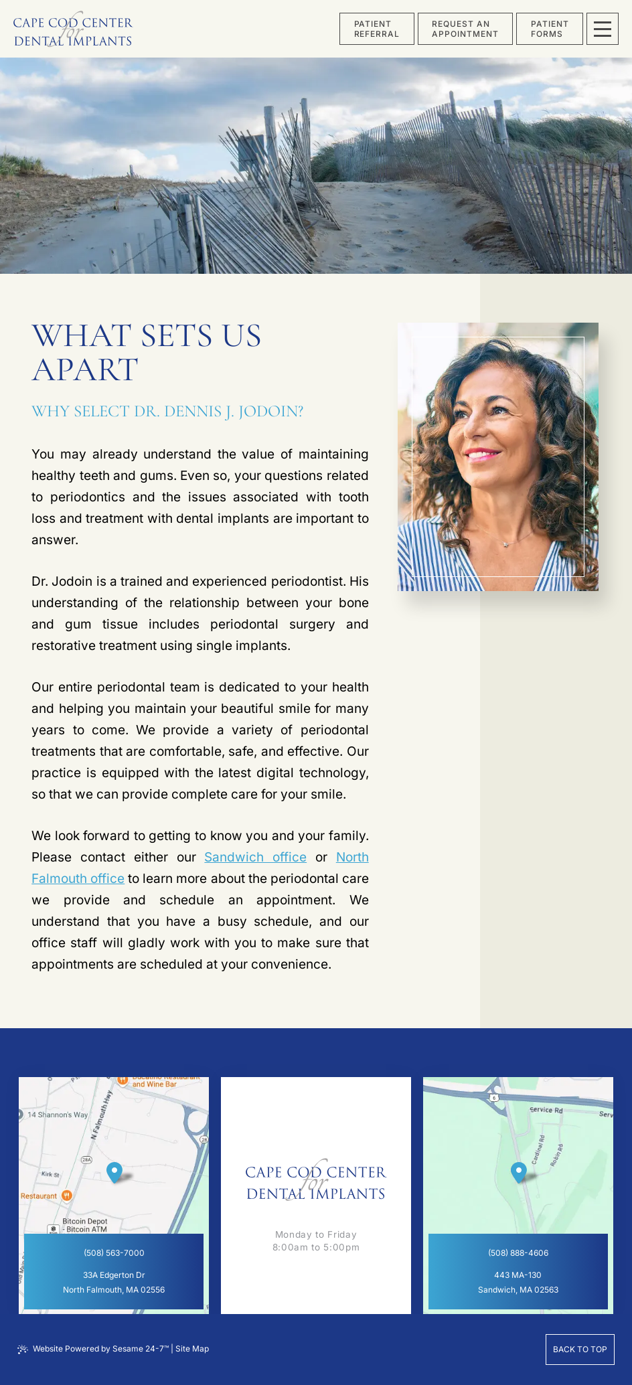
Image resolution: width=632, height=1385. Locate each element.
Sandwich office (255, 857)
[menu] (602, 29)
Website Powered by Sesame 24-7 (93, 1348)
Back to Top (580, 1349)
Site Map (192, 1348)
